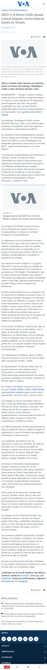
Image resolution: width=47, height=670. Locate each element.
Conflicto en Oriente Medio (14, 10)
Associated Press (8, 27)
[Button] (35, 36)
